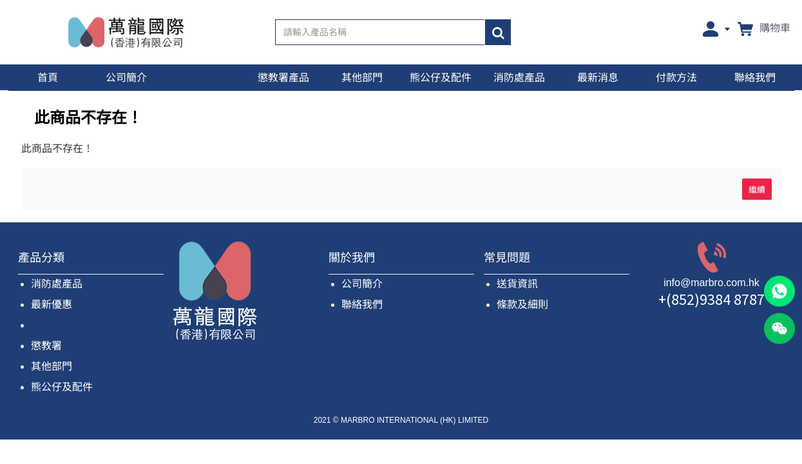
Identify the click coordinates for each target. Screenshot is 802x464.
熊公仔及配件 (62, 387)
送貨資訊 (517, 283)
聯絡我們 (362, 304)
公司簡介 (362, 283)
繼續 (757, 188)
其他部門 (51, 366)
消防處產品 (56, 283)
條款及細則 (522, 304)
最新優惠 (51, 304)
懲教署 (46, 345)
